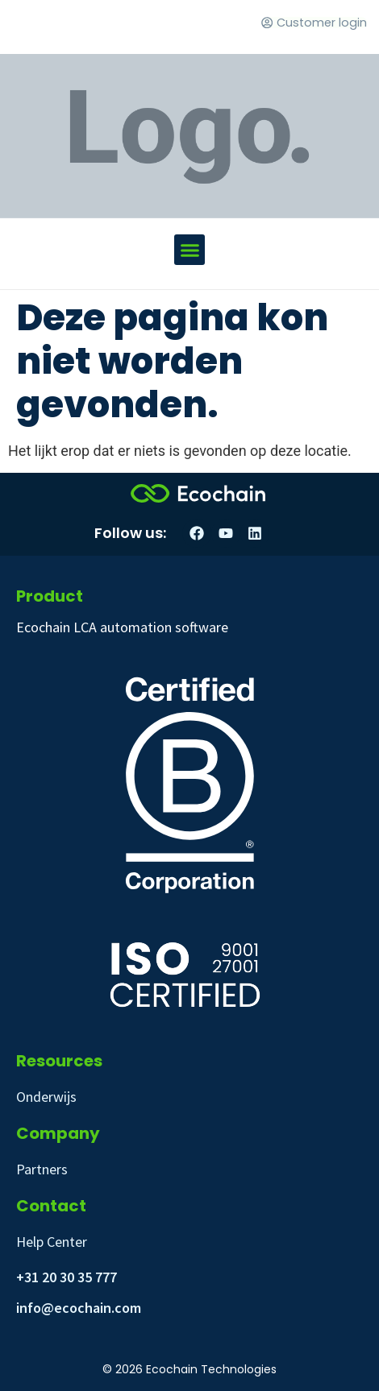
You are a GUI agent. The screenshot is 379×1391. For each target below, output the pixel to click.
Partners (42, 1169)
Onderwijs (46, 1096)
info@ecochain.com (78, 1307)
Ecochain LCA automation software (122, 627)
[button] (189, 249)
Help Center (51, 1241)
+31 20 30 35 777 (66, 1277)
